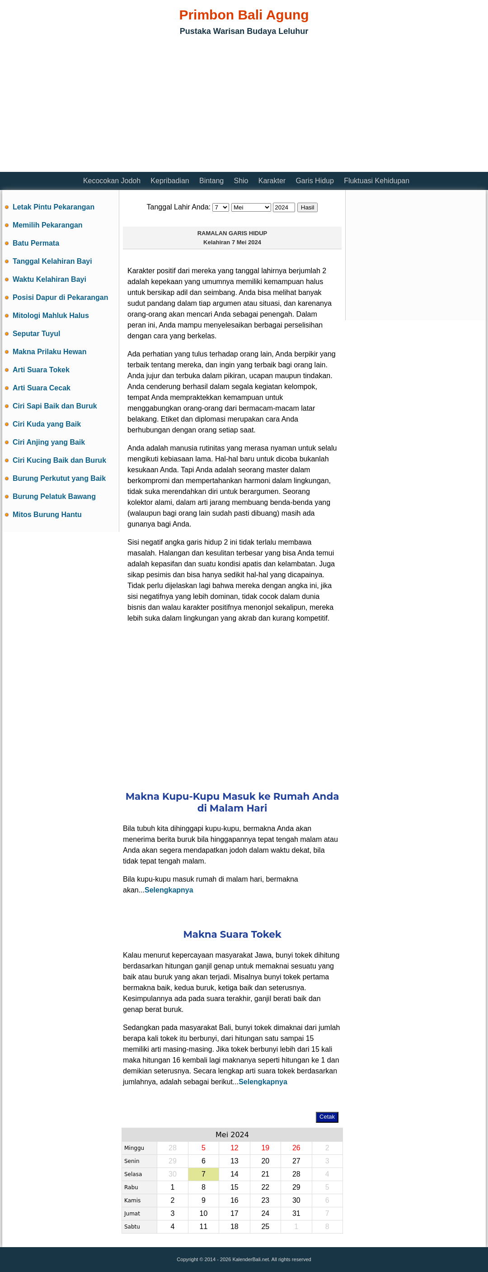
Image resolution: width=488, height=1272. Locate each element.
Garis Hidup (314, 181)
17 (234, 1213)
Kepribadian (169, 181)
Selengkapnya (169, 890)
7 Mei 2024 (246, 242)
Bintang (211, 181)
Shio (241, 181)
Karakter (272, 181)
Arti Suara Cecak (41, 388)
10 (203, 1213)
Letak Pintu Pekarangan (53, 207)
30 (173, 1174)
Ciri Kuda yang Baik (47, 424)
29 (173, 1161)
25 (265, 1226)
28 (173, 1148)
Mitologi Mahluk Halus (51, 315)
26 (296, 1148)
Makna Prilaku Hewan (50, 352)
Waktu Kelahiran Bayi (49, 279)
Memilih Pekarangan (48, 225)
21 (265, 1174)
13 (234, 1161)
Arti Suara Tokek (41, 370)
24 (265, 1213)
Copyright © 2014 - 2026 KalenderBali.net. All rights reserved (244, 1259)
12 (234, 1148)
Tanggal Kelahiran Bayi (52, 261)
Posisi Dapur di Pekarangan (60, 297)
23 (265, 1200)
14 (234, 1174)
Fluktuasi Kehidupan (376, 181)
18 (234, 1226)
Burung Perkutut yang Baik (59, 478)
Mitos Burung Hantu (47, 514)
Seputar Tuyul (37, 333)
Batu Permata (36, 243)
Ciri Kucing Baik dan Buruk (59, 460)
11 (203, 1226)
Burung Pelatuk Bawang (54, 496)
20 (265, 1161)
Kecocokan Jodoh (112, 181)
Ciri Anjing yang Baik (49, 442)
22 (265, 1187)
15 (234, 1187)
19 (265, 1148)
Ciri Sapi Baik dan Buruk (55, 406)
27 (296, 1161)
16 (234, 1200)
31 (296, 1213)
